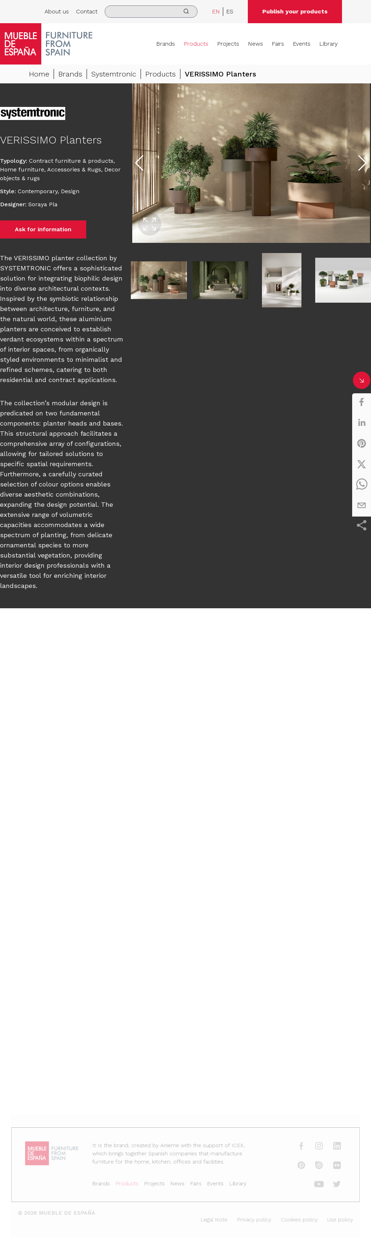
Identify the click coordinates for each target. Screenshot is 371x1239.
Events (301, 43)
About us (57, 11)
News (255, 43)
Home (39, 74)
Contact (86, 11)
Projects (228, 43)
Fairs (278, 43)
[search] (151, 11)
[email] (361, 505)
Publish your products (295, 11)
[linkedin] (361, 422)
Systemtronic (113, 74)
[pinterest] (361, 443)
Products (196, 43)
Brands (165, 43)
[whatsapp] (361, 484)
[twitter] (361, 464)
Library (328, 43)
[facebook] (361, 402)
